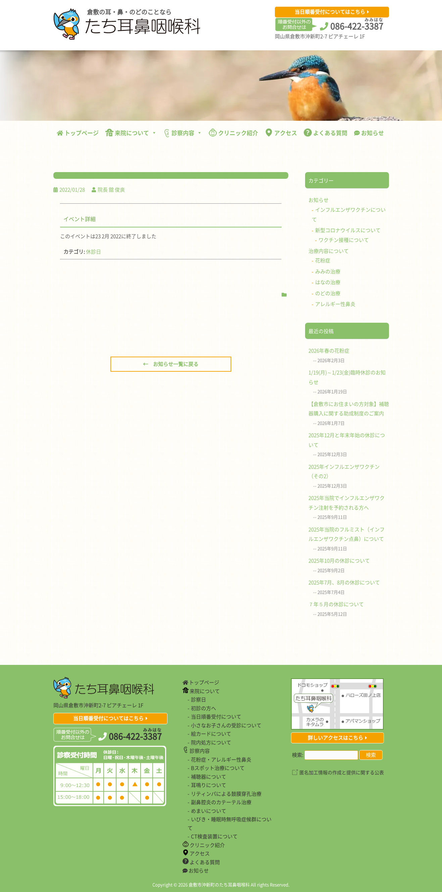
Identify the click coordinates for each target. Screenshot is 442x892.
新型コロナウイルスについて (348, 230)
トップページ (78, 132)
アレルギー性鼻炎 (335, 304)
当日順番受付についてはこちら (330, 11)
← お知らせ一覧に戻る (170, 364)
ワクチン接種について (343, 240)
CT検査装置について (214, 836)
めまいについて (208, 811)
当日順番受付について (216, 716)
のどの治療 (327, 293)
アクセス (281, 132)
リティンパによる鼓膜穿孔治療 (226, 793)
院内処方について (211, 742)
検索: (297, 754)
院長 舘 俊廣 (111, 189)
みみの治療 (327, 271)
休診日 (93, 251)
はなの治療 (327, 282)
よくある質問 (325, 132)
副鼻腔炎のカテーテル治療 (221, 802)
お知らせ (369, 132)
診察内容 (182, 132)
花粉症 (322, 260)
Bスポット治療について (218, 768)
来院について (131, 132)
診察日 (198, 699)
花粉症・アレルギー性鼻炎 (221, 759)
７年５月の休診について (336, 604)
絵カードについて (211, 733)
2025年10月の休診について (339, 560)
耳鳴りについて (208, 785)
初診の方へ (203, 708)
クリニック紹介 (233, 132)
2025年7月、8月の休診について (344, 582)
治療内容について (328, 251)
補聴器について (208, 776)
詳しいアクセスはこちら (335, 737)
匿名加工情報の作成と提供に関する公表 (341, 772)
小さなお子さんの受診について (226, 725)
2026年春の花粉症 (328, 350)
